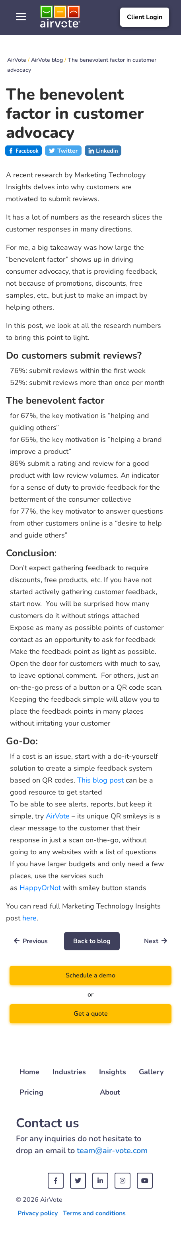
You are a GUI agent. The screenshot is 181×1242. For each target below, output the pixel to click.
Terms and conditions (94, 1213)
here (29, 918)
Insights (112, 1072)
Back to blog (92, 941)
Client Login (144, 17)
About (110, 1092)
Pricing (31, 1092)
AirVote (58, 816)
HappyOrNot (40, 888)
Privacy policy (38, 1213)
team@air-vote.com (112, 1150)
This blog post (100, 780)
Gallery (151, 1072)
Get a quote (91, 1013)
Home (29, 1072)
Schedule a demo (90, 975)
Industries (69, 1072)
